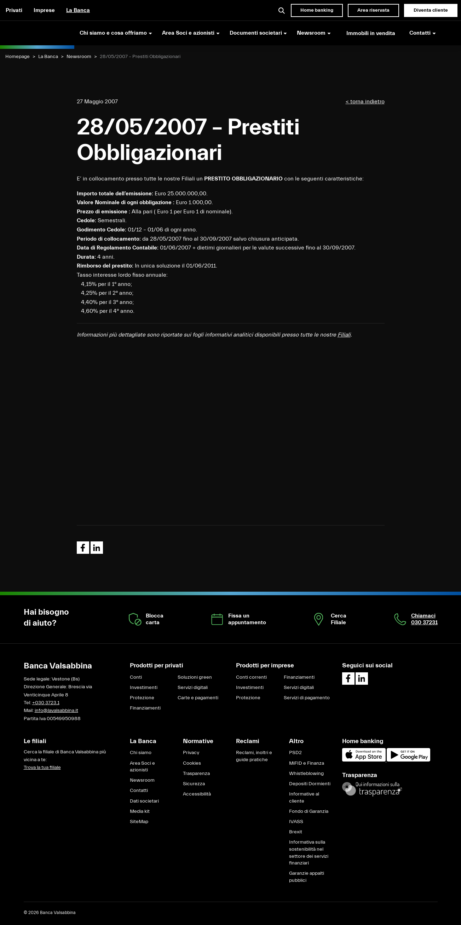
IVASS (296, 822)
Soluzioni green (195, 677)
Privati (14, 10)
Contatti (139, 790)
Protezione (142, 698)
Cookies (192, 763)
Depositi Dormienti (309, 784)
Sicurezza (194, 784)
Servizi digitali (193, 687)
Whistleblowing (306, 773)
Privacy (191, 752)
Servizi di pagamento (307, 698)
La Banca (78, 10)
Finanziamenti (145, 708)
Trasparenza (196, 773)
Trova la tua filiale (42, 767)
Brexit (295, 832)
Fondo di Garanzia (308, 811)
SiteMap (139, 822)
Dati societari (144, 801)
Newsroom (79, 56)
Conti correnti (251, 677)
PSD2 (295, 752)
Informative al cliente (304, 797)
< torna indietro (365, 101)
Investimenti (143, 687)
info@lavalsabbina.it (56, 710)
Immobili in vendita (370, 33)
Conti (136, 677)
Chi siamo (140, 752)
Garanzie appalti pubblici (306, 877)
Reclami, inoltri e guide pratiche (254, 756)
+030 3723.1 (45, 703)
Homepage (17, 56)
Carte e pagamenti (198, 698)
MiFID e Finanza (306, 763)
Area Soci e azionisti (142, 766)
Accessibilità (197, 794)
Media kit (140, 811)
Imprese (44, 10)
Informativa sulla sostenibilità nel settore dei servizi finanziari (308, 852)
